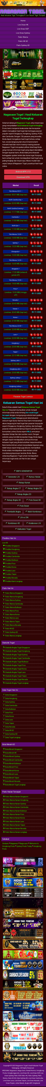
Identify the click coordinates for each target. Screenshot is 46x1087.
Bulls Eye (15, 225)
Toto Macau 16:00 (15, 260)
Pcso (15, 289)
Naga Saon (22, 1070)
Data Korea (8, 716)
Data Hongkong (10, 698)
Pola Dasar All (33, 500)
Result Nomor (31, 1070)
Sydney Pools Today (24, 846)
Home (23, 21)
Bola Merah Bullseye (12, 763)
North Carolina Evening (15, 208)
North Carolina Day (15, 200)
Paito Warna (23, 37)
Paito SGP (17, 1075)
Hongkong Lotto (15, 369)
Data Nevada (9, 727)
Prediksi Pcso (9, 564)
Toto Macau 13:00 (15, 234)
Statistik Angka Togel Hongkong (16, 651)
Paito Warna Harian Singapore (15, 797)
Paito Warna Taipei (11, 622)
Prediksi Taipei (9, 574)
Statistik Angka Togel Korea (14, 669)
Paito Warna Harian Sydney (14, 804)
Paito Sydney (32, 1075)
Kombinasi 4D (12, 523)
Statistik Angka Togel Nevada (15, 679)
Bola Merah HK (9, 753)
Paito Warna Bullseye (12, 607)
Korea (15, 317)
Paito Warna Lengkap (12, 636)
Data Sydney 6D (10, 734)
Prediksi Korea (9, 567)
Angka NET (28, 1083)
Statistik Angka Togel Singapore (16, 648)
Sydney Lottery (15, 378)
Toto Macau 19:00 (15, 280)
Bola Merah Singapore (12, 749)
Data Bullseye (9, 709)
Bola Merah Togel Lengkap (14, 785)
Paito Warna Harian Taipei (14, 825)
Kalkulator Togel (23, 529)
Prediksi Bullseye (10, 560)
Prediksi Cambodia (11, 556)
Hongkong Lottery (15, 386)
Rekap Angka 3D (33, 488)
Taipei (15, 352)
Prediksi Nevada (10, 578)
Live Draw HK (23, 25)
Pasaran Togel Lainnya (23, 396)
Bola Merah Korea (11, 771)
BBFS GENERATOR (23, 471)
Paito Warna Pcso (11, 611)
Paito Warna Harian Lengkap (15, 832)
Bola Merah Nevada (11, 781)
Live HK (5, 543)
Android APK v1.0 (23, 172)
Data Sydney (9, 702)
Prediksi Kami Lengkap (13, 581)
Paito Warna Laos (11, 618)
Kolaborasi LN (33, 523)
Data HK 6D (8, 730)
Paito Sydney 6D (23, 45)
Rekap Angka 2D (23, 494)
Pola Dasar (23, 505)
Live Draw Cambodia (35, 1078)
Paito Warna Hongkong (13, 597)
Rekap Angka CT (13, 488)
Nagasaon (14, 843)
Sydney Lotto (15, 360)
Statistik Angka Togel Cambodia (16, 658)
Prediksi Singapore (11, 546)
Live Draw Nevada (33, 1080)
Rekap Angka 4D (12, 500)
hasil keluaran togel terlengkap (29, 126)
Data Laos (8, 720)
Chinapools (15, 251)
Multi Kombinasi (33, 511)
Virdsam (5, 843)
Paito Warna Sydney (12, 600)
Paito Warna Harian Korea (14, 818)
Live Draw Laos (8, 1080)
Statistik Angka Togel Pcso (14, 665)
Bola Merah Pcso (10, 767)
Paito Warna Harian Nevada (14, 828)
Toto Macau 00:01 (15, 191)
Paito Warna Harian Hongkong (15, 800)
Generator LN (13, 476)
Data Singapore (10, 695)
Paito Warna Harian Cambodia (15, 807)
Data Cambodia (10, 705)
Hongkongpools (13, 1073)
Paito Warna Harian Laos (13, 821)
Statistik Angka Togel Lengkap (16, 683)
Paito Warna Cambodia (13, 604)
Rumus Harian (33, 476)
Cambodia (15, 217)
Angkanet (36, 1083)
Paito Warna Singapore (13, 593)
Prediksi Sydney (10, 553)
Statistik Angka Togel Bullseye (15, 662)
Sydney (15, 243)
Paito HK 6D (23, 41)
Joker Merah (19, 1083)
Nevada (15, 300)
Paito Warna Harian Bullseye (15, 811)
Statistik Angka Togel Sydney (15, 655)
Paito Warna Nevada (12, 625)
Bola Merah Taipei (11, 778)
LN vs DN (23, 517)
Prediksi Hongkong (11, 549)
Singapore (15, 269)
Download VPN (23, 177)
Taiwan (15, 309)
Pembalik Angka (13, 511)
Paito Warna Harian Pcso (13, 814)
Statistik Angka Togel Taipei (15, 676)
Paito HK (25, 1075)
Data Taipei (8, 723)
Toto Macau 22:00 (15, 326)
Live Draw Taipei (20, 1080)
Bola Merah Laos (10, 774)
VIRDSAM (5, 1070)
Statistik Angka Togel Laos (14, 672)
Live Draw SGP (23, 29)
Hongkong (15, 343)
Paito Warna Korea (11, 614)
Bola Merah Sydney (11, 756)
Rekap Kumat (23, 482)
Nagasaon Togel (23, 123)
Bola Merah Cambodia (12, 760)
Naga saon (24, 843)
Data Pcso (8, 713)
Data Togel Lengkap (11, 737)
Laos (15, 335)
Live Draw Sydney (23, 33)
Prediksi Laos (9, 571)
